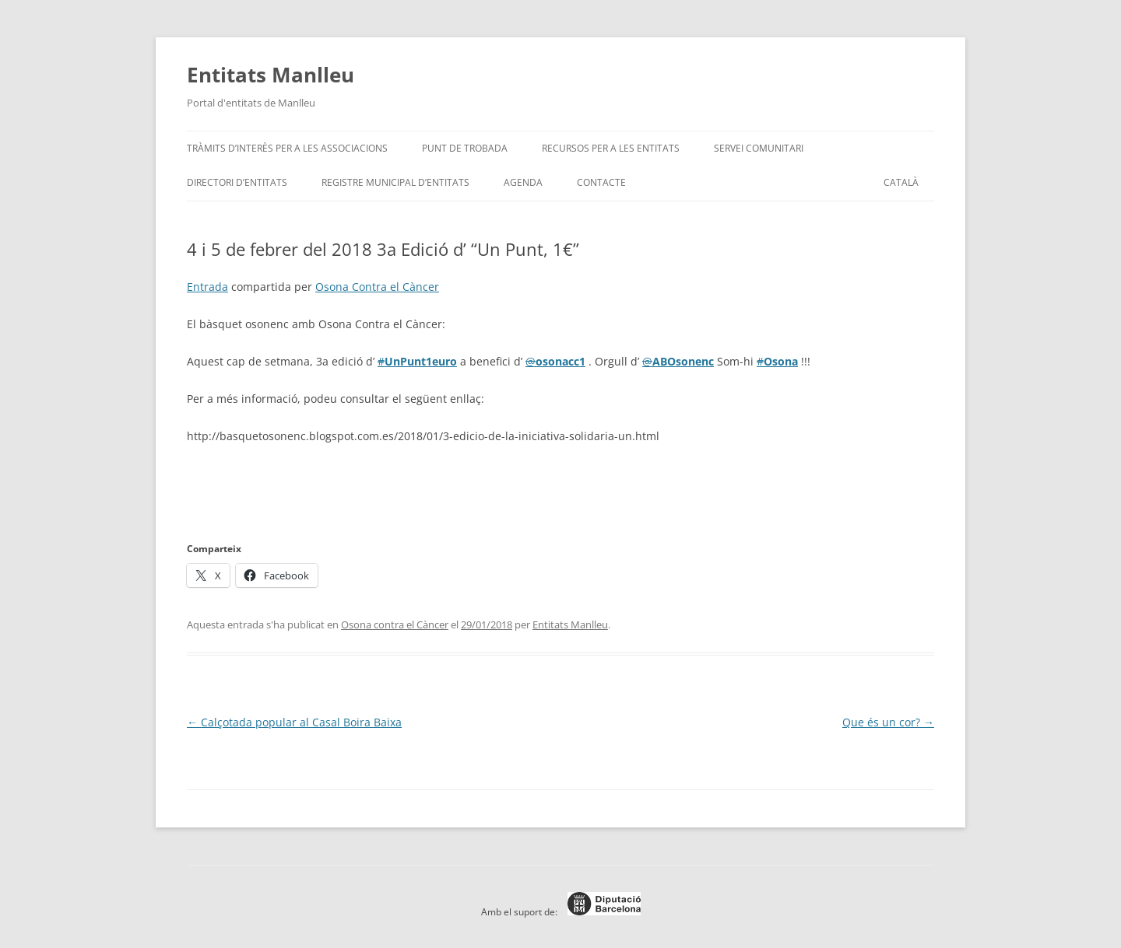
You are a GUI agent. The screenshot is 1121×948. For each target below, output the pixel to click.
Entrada (207, 286)
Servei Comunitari (758, 148)
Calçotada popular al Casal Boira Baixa (294, 722)
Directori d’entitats (237, 182)
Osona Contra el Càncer (377, 286)
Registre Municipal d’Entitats (395, 182)
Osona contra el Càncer (394, 624)
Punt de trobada (465, 148)
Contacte (601, 182)
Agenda (523, 182)
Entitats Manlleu (270, 75)
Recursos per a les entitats (611, 148)
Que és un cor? (888, 722)
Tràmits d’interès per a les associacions (287, 148)
